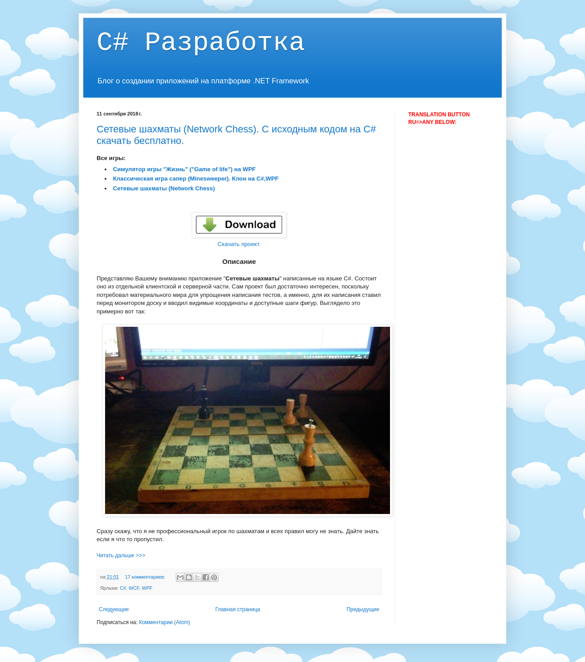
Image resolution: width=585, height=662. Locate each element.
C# (123, 588)
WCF (134, 588)
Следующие (114, 609)
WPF (147, 588)
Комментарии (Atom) (164, 622)
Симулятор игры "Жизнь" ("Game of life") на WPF (184, 169)
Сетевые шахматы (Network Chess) (164, 188)
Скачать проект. (239, 244)
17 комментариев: (146, 577)
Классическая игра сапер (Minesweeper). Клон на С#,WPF (196, 178)
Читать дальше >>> (121, 555)
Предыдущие (362, 609)
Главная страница (237, 609)
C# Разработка (201, 43)
